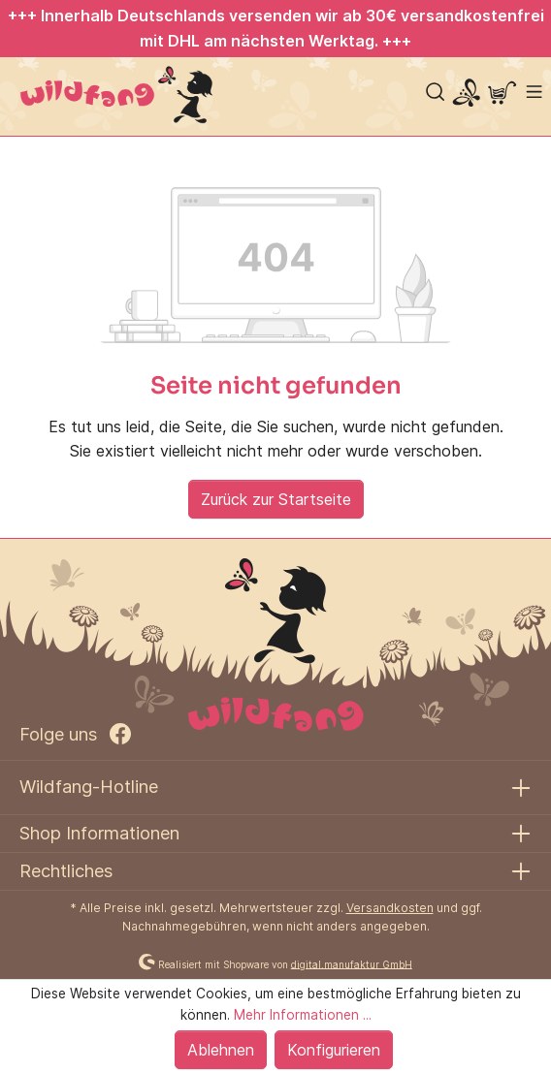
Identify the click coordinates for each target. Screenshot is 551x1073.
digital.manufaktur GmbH (351, 963)
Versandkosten (390, 907)
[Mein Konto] (466, 94)
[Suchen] (435, 91)
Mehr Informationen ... (303, 1015)
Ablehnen (220, 1049)
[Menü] (534, 91)
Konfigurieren (333, 1049)
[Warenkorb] (502, 94)
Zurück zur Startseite (276, 499)
